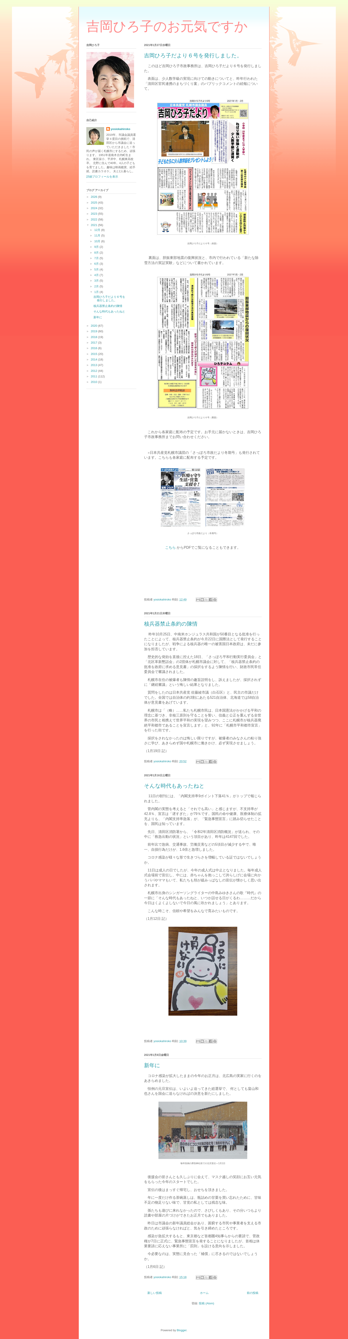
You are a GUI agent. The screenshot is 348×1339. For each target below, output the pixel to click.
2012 (94, 370)
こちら (171, 547)
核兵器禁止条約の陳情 (171, 624)
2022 (94, 219)
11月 (97, 235)
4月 (97, 275)
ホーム (204, 1293)
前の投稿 (252, 1293)
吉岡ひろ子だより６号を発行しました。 (193, 55)
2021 (94, 225)
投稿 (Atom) (206, 1303)
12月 (97, 230)
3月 (97, 280)
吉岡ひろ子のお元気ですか (167, 26)
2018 (94, 337)
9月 (97, 246)
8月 (97, 252)
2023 (94, 213)
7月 (97, 258)
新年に (152, 1065)
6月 (97, 263)
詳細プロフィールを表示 (102, 176)
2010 (94, 382)
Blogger (181, 1330)
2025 (94, 202)
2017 (94, 342)
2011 (94, 376)
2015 (94, 354)
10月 (97, 241)
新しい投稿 (154, 1293)
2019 (94, 331)
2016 (94, 348)
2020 (94, 325)
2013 (94, 365)
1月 (97, 292)
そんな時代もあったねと (174, 786)
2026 (94, 196)
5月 (97, 269)
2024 (94, 208)
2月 (97, 286)
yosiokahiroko (120, 129)
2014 (94, 359)
